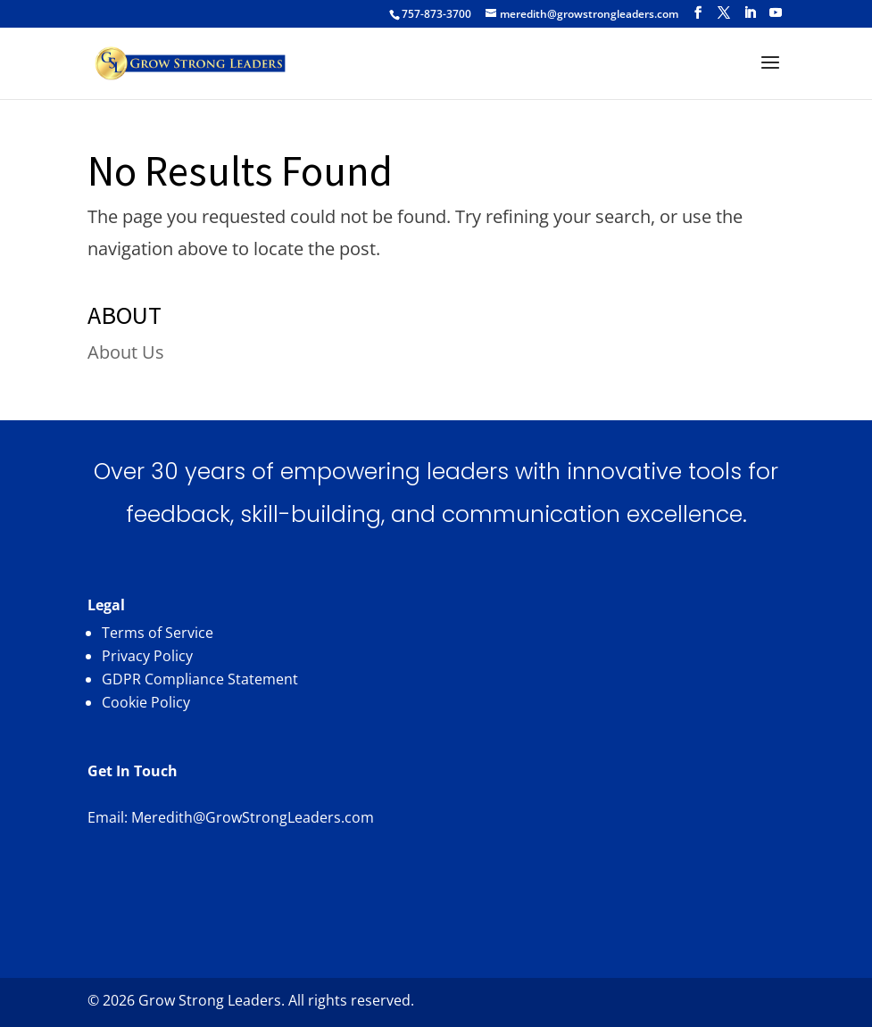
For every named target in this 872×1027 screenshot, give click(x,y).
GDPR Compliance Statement (200, 679)
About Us (125, 352)
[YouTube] (775, 13)
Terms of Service (157, 632)
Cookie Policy (146, 702)
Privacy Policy (147, 656)
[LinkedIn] (749, 13)
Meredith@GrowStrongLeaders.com (252, 817)
